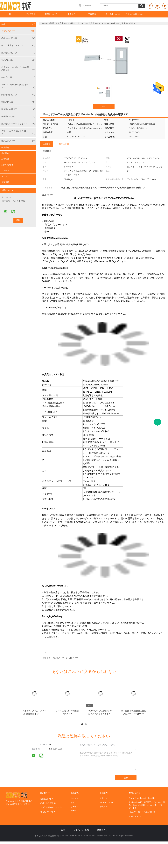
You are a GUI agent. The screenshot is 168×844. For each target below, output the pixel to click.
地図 (63, 830)
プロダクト (31, 14)
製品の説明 (64, 144)
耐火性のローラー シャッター (18, 123)
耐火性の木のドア (18, 52)
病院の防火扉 (18, 102)
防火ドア (47, 658)
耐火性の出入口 (18, 116)
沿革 (73, 803)
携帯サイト (102, 830)
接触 (104, 107)
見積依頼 (5, 182)
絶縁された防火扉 (18, 38)
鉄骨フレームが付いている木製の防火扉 (18, 69)
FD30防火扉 (18, 77)
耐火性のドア (72, 658)
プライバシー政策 (81, 830)
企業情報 (5, 148)
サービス (75, 807)
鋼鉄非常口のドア (18, 94)
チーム (74, 811)
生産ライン (104, 799)
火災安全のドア (18, 31)
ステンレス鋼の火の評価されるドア (18, 86)
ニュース (5, 171)
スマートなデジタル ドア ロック (18, 132)
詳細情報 (47, 144)
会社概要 (75, 799)
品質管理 (92, 14)
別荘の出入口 (18, 60)
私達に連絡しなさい (112, 14)
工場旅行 (71, 14)
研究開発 (104, 807)
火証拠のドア (58, 658)
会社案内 (5, 153)
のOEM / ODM (106, 803)
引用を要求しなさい (135, 14)
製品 (18, 24)
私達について (51, 14)
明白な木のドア (18, 141)
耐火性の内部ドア (18, 109)
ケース (4, 176)
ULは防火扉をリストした (18, 45)
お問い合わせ (7, 165)
